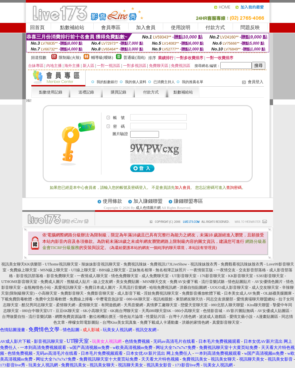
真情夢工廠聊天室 (161, 305)
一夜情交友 (226, 270)
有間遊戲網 (111, 305)
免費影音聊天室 (100, 293)
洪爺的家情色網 (195, 322)
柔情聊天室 (88, 305)
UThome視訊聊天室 (61, 264)
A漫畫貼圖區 (267, 316)
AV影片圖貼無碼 (240, 310)
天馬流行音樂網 (132, 287)
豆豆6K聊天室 (68, 310)
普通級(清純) (134, 57)
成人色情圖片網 (148, 208)
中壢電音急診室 (109, 299)
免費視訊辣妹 (135, 264)
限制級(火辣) (70, 57)
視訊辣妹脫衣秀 (203, 264)
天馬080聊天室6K (157, 310)
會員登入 (255, 82)
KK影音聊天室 (240, 276)
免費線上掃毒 (81, 299)
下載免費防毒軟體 (16, 299)
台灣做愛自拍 (13, 316)
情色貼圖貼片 (239, 281)
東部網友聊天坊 (189, 299)
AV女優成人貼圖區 (273, 310)
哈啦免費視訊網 (162, 287)
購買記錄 (118, 92)
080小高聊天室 (187, 310)
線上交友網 (103, 281)
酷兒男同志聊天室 (37, 305)
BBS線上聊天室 (112, 270)
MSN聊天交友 (154, 281)
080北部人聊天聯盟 (227, 305)
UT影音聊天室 (184, 276)
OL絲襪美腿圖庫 (277, 293)
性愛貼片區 (155, 316)
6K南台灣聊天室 (124, 310)
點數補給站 (72, 27)
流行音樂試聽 (213, 281)
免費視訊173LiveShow (168, 264)
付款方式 (215, 27)
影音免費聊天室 (60, 276)
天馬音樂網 (133, 305)
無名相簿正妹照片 (170, 270)
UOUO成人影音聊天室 (229, 287)
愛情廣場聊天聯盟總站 (256, 299)
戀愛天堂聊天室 (194, 305)
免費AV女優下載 (184, 281)
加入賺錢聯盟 (148, 201)
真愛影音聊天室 (225, 322)
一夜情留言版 (201, 270)
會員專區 (111, 27)
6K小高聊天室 (95, 310)
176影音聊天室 (212, 276)
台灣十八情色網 (182, 316)
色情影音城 (212, 310)
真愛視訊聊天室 (67, 287)
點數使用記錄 (50, 92)
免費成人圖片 (52, 281)
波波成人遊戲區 (212, 316)
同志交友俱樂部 (219, 299)
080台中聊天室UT (37, 310)
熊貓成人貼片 (78, 281)
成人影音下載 (129, 293)
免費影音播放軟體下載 (201, 293)
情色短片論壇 (131, 316)
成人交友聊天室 (265, 287)
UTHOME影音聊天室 (19, 281)
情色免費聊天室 (124, 276)
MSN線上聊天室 (54, 270)
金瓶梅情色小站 (37, 287)
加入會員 (145, 27)
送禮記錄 (86, 92)
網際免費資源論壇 (70, 316)
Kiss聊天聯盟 (258, 305)
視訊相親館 (163, 299)
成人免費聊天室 (155, 276)
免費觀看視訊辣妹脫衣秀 (242, 264)
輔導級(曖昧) (102, 57)
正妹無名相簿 (140, 270)
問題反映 (250, 27)
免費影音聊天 (72, 293)
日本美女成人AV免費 (242, 293)
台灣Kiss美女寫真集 (119, 322)
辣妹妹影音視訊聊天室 (100, 264)
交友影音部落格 (252, 270)
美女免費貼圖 (127, 281)
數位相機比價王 (102, 316)
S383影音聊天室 (270, 276)
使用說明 (180, 27)
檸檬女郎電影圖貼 (83, 322)
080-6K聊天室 (138, 299)
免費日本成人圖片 (100, 287)
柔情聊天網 (65, 305)
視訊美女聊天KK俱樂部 (21, 264)
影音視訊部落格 (29, 276)
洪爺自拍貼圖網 (193, 287)
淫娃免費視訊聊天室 (161, 293)
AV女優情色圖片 (268, 281)
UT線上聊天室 (83, 270)
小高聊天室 (47, 293)
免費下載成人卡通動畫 (159, 322)
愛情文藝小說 (241, 316)
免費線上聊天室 (23, 270)
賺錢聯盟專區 (188, 201)
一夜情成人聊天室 (92, 276)
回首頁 (37, 27)
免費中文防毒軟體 (50, 299)
